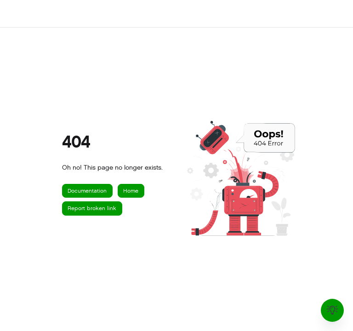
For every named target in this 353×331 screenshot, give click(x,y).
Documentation (87, 190)
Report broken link (92, 208)
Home (130, 190)
